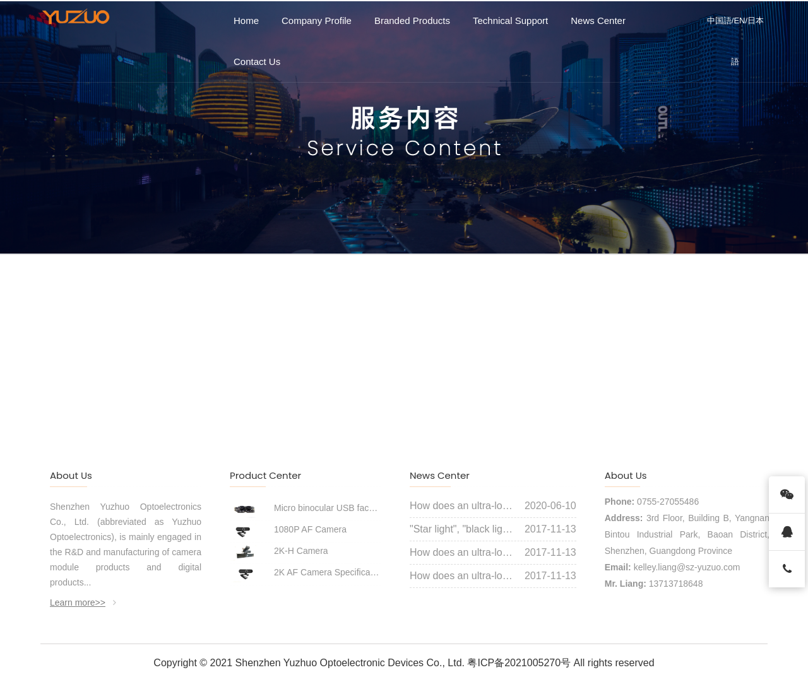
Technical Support (510, 20)
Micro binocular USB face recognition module (327, 508)
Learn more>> (83, 602)
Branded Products (412, 20)
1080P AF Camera (310, 529)
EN (739, 20)
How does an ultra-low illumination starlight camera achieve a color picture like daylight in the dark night (462, 505)
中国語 (719, 20)
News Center (598, 20)
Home (246, 20)
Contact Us (257, 61)
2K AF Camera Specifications (327, 572)
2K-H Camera (301, 551)
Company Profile (317, 20)
